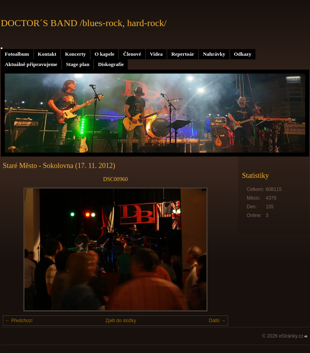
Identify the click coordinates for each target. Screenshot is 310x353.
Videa (156, 54)
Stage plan (77, 64)
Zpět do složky (121, 320)
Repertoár (182, 54)
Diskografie (111, 64)
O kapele (104, 54)
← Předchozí (18, 320)
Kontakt (47, 54)
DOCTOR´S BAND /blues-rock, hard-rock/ (84, 23)
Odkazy (242, 54)
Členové (132, 54)
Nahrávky (214, 54)
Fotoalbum (17, 54)
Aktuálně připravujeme (31, 64)
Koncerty (75, 54)
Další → (217, 320)
